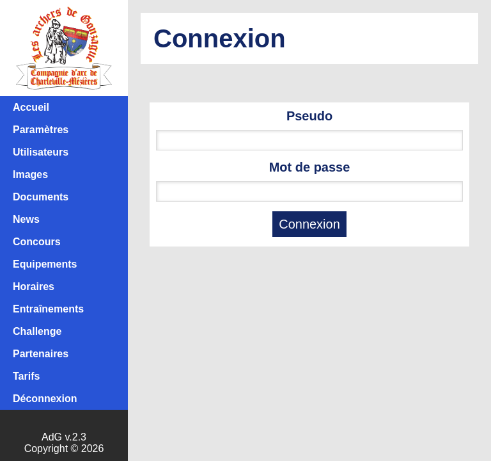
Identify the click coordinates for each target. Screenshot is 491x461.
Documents (40, 196)
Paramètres (40, 129)
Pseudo (309, 116)
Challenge (37, 331)
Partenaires (40, 353)
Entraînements (48, 308)
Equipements (45, 264)
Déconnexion (45, 398)
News (26, 219)
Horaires (33, 286)
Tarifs (26, 376)
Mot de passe (309, 167)
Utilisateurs (40, 152)
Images (30, 174)
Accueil (31, 107)
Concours (37, 241)
